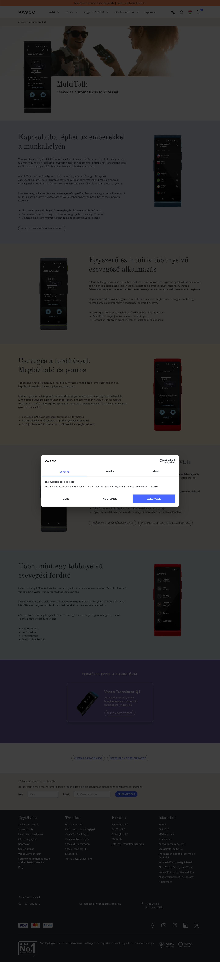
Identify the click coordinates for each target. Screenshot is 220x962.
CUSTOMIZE (110, 498)
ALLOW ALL (154, 498)
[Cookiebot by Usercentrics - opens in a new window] (162, 461)
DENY (66, 498)
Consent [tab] (64, 471)
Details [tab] (110, 471)
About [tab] (155, 471)
